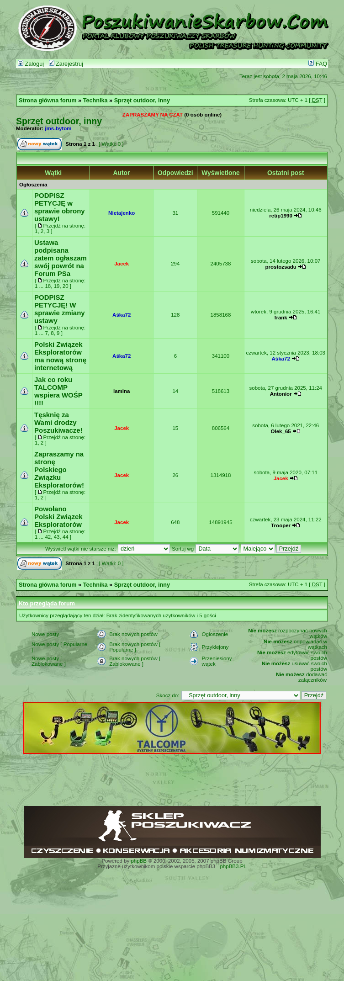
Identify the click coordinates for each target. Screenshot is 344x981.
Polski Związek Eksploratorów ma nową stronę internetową (60, 355)
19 (57, 286)
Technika (95, 100)
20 (66, 286)
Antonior (281, 394)
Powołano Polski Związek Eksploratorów (58, 516)
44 (66, 537)
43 (57, 537)
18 (48, 286)
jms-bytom (58, 128)
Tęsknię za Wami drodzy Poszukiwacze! (58, 422)
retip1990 (280, 215)
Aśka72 (121, 315)
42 (48, 537)
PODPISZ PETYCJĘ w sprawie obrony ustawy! (59, 207)
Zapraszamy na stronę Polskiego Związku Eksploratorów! (59, 469)
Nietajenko (121, 213)
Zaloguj (31, 64)
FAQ (317, 64)
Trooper (281, 525)
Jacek (121, 263)
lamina (121, 391)
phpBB (139, 861)
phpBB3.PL (233, 866)
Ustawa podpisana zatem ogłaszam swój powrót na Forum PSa (60, 258)
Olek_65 (281, 431)
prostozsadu (280, 267)
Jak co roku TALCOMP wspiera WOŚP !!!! (58, 391)
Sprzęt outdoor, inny (142, 100)
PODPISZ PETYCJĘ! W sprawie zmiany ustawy (59, 308)
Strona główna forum (48, 100)
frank (281, 317)
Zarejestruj (66, 64)
